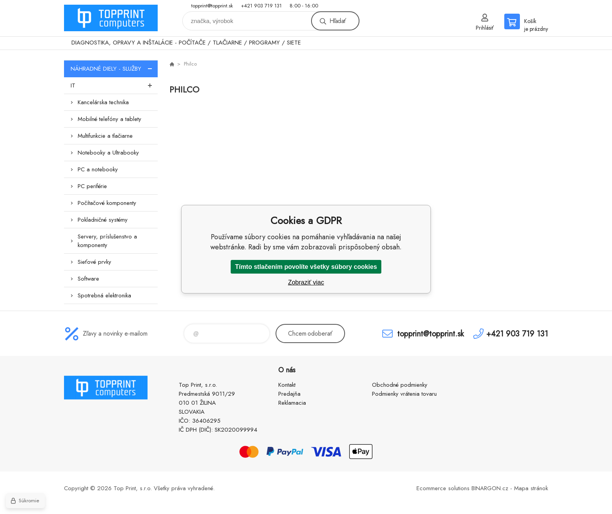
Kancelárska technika (103, 102)
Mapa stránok (531, 488)
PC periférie (92, 186)
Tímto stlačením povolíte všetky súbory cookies (306, 266)
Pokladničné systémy (103, 219)
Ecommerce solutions (443, 488)
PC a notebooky (98, 169)
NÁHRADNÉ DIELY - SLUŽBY (114, 68)
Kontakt (286, 385)
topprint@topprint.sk (212, 5)
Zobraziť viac (306, 282)
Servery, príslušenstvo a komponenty (107, 240)
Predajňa (289, 394)
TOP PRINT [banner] (111, 18)
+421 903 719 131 (261, 5)
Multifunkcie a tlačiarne (105, 136)
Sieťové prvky (94, 262)
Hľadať (337, 20)
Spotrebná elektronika (104, 295)
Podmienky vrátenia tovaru (404, 394)
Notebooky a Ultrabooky (108, 152)
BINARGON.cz (489, 488)
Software (88, 278)
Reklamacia (292, 402)
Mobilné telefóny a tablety (109, 119)
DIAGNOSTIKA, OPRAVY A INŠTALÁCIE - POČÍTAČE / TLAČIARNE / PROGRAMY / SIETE (186, 42)
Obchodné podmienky (399, 385)
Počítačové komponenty (107, 203)
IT (114, 85)
